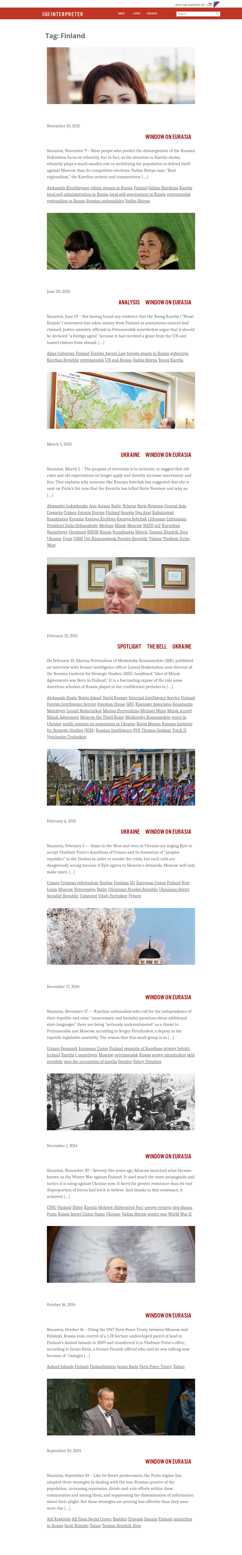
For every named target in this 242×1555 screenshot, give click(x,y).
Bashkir (120, 1519)
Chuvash (135, 1519)
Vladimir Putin (176, 538)
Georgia (127, 512)
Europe (98, 512)
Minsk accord (179, 710)
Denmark (69, 1048)
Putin (52, 1214)
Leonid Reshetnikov (84, 710)
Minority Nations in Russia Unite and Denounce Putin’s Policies (115, 1442)
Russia (105, 531)
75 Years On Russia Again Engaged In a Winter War (103, 1137)
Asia (93, 505)
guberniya (179, 353)
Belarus (129, 505)
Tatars (95, 1525)
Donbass (121, 882)
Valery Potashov (147, 1061)
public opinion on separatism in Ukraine (99, 723)
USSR (78, 538)
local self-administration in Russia (78, 194)
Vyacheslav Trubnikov (66, 736)
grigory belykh (177, 1048)
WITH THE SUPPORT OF (190, 5)
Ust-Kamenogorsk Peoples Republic (116, 538)
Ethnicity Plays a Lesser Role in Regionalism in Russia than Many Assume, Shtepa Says (117, 114)
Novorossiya (85, 889)
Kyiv (186, 882)
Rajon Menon (149, 723)
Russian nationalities (105, 200)
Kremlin (76, 518)
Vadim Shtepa (137, 200)
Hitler (77, 1207)
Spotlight (129, 647)
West (51, 545)
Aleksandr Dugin (62, 697)
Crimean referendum (79, 882)
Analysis (129, 302)
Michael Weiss (153, 710)
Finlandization (103, 1366)
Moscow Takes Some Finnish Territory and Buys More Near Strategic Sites (121, 1293)
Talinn (179, 1366)
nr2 (157, 525)
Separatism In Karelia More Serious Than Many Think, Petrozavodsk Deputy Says (106, 975)
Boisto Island (90, 697)
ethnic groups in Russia (112, 187)
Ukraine (130, 455)
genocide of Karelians (143, 1048)
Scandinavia (123, 531)
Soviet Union (82, 1214)
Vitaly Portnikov (112, 895)
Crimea (70, 512)
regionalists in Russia (66, 200)
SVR (137, 730)
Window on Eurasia (168, 137)
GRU (130, 704)
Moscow (134, 525)
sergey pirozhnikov (169, 1054)
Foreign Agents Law (108, 353)
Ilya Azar (143, 512)
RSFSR (93, 531)
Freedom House (111, 704)
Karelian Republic (63, 359)
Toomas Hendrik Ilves (168, 531)
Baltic (116, 505)
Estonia (84, 512)
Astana (104, 505)
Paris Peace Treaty (155, 1366)
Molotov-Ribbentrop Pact (120, 1207)
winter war (157, 1214)
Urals (67, 538)
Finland (141, 187)
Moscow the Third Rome (102, 717)
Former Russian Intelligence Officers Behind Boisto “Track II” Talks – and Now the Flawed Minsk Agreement (119, 624)
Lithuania (156, 518)
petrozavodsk (179, 194)
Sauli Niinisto (76, 1525)
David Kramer (115, 697)
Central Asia (175, 505)
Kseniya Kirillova (100, 518)
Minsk (120, 525)
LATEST (136, 13)
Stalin (102, 889)
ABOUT (121, 13)
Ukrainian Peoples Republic (133, 889)
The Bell (157, 647)
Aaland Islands (60, 1366)
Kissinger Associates (153, 704)
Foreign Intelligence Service (71, 704)
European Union (151, 882)
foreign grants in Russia (148, 353)
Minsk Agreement (63, 717)
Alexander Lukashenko (67, 505)
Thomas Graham (156, 730)
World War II (180, 1214)
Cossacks (55, 512)
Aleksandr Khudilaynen (68, 187)
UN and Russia (118, 359)
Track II (179, 730)
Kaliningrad (163, 512)
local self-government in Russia (138, 194)
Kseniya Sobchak (132, 518)
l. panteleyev (86, 1054)
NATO (148, 525)
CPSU (52, 1207)
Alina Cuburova (61, 353)
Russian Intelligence (114, 730)
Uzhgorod (88, 895)
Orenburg (77, 531)
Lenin (52, 889)
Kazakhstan (57, 518)
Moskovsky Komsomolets (148, 717)
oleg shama (182, 1207)
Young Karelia (170, 359)
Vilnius (155, 538)
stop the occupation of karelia (90, 1061)
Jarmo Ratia (127, 1366)
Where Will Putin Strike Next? (79, 436)
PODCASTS (152, 13)
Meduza (106, 525)
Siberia (141, 531)
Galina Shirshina (163, 187)
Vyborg (134, 895)
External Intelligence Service (154, 697)
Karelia (185, 187)
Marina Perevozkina (121, 710)
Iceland (53, 1054)
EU (132, 882)
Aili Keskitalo (59, 1519)
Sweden (125, 1061)
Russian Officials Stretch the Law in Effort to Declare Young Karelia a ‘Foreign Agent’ (119, 279)
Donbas (106, 882)
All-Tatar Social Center (92, 1519)
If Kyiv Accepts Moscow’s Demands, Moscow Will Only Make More (119, 812)
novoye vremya (157, 1207)
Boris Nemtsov (150, 505)
